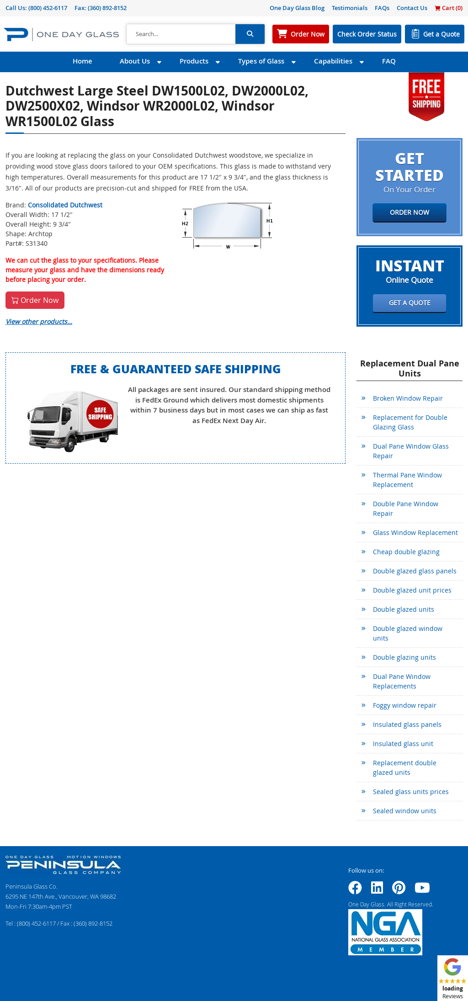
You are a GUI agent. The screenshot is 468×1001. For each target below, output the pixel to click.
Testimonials (349, 8)
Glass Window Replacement (415, 532)
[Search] (181, 34)
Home (82, 61)
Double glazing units (404, 657)
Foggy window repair (404, 705)
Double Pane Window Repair (405, 508)
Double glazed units (403, 609)
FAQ (389, 61)
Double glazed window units (407, 633)
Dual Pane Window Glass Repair (411, 451)
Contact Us (412, 8)
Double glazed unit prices (412, 590)
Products (194, 61)
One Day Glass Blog (297, 8)
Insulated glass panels (407, 724)
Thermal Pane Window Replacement (407, 480)
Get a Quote (441, 34)
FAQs (382, 8)
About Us (135, 61)
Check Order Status (367, 34)
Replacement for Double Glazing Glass (410, 422)
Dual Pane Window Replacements (402, 681)
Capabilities (333, 61)
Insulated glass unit (403, 743)
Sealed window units (404, 810)
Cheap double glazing (406, 551)
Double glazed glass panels (415, 571)
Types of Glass (261, 61)
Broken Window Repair (408, 398)
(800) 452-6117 (47, 8)
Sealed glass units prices (411, 791)
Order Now (307, 34)
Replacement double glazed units (404, 767)
